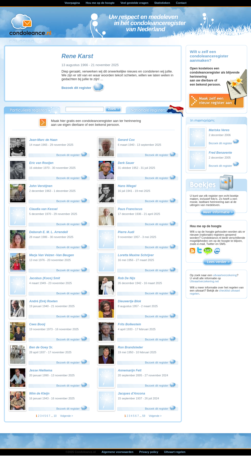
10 (55, 415)
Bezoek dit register (83, 88)
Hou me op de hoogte (100, 2)
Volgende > (66, 415)
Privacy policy (148, 451)
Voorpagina (72, 2)
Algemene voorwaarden (117, 451)
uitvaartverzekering (225, 275)
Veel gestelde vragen (134, 2)
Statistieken (162, 2)
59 (143, 415)
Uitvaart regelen (174, 451)
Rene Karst (77, 56)
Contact (181, 2)
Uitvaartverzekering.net (204, 281)
